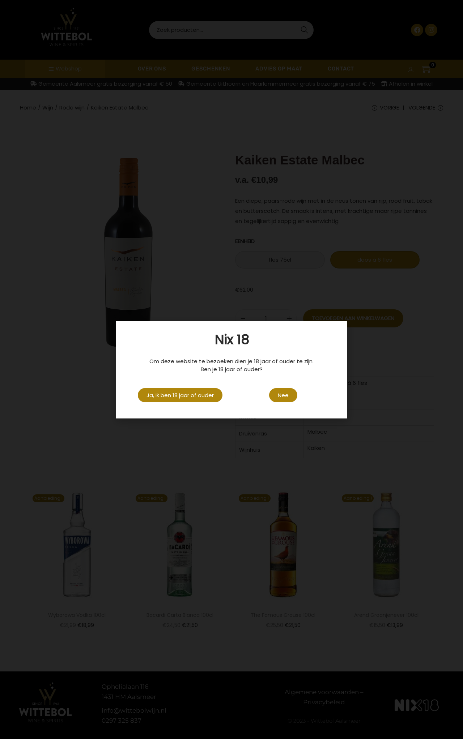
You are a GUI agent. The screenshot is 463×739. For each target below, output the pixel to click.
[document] (231, 369)
